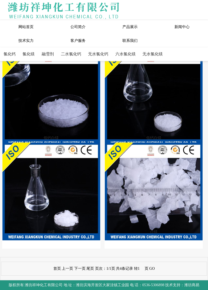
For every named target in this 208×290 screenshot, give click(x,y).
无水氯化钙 (98, 54)
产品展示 (130, 27)
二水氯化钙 (71, 54)
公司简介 (78, 27)
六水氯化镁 (125, 54)
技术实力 (26, 41)
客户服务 (78, 41)
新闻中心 (182, 27)
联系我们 (130, 41)
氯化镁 (28, 54)
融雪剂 (48, 54)
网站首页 (26, 27)
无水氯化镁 (152, 54)
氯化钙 (10, 54)
